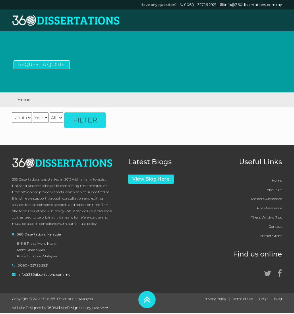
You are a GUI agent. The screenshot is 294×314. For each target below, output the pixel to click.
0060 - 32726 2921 (198, 4)
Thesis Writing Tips (266, 217)
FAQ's (263, 298)
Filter (85, 120)
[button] (147, 299)
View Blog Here (151, 179)
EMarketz (100, 308)
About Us (274, 189)
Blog (278, 298)
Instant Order (271, 235)
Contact (275, 226)
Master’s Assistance (266, 199)
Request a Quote (41, 64)
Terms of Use (242, 298)
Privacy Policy (215, 298)
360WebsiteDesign (62, 308)
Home (277, 180)
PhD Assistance (269, 208)
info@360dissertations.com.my (251, 4)
